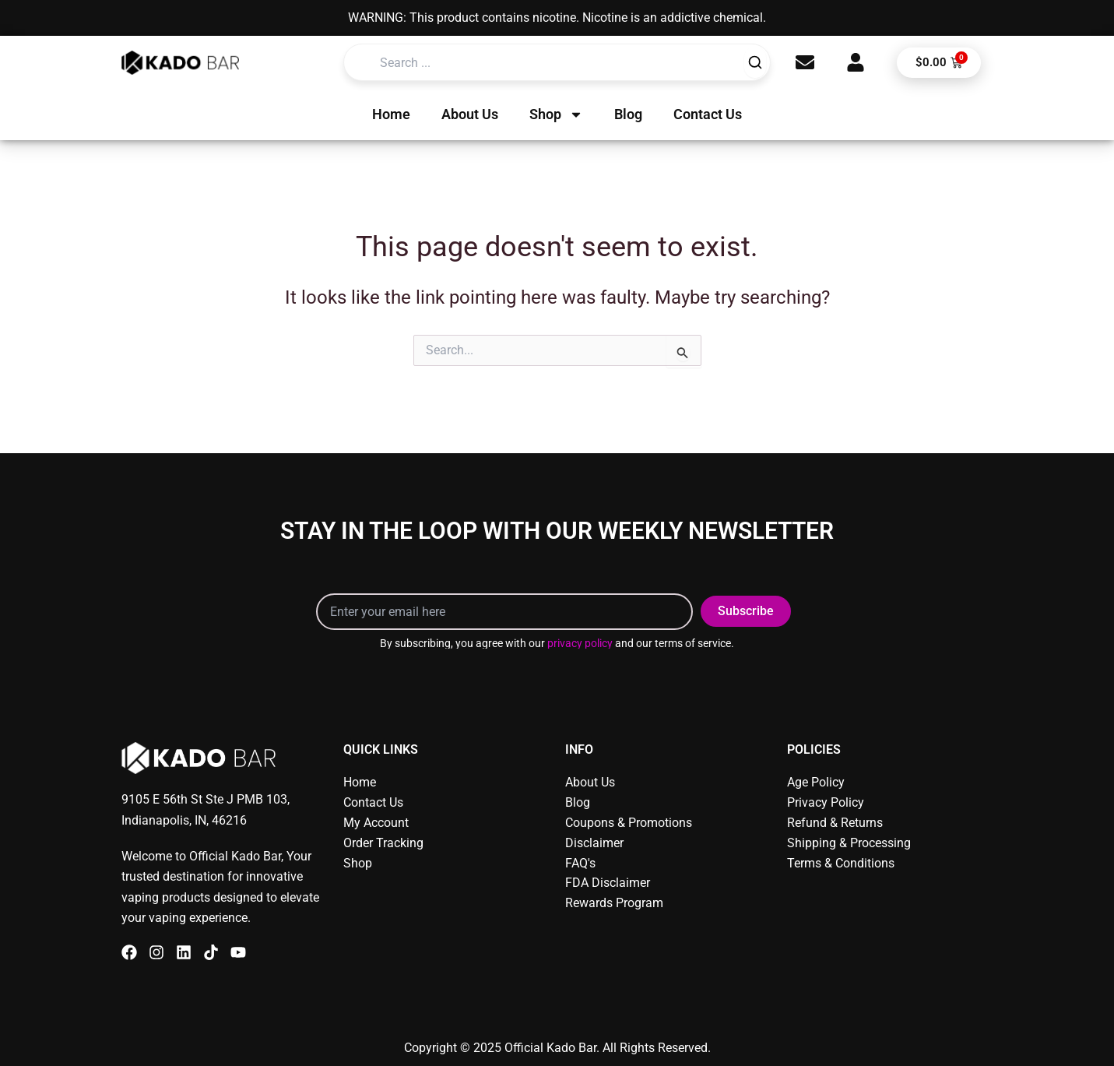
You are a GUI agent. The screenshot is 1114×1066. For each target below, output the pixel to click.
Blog (628, 114)
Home (391, 114)
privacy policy (580, 643)
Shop (556, 114)
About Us (469, 114)
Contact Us (707, 114)
